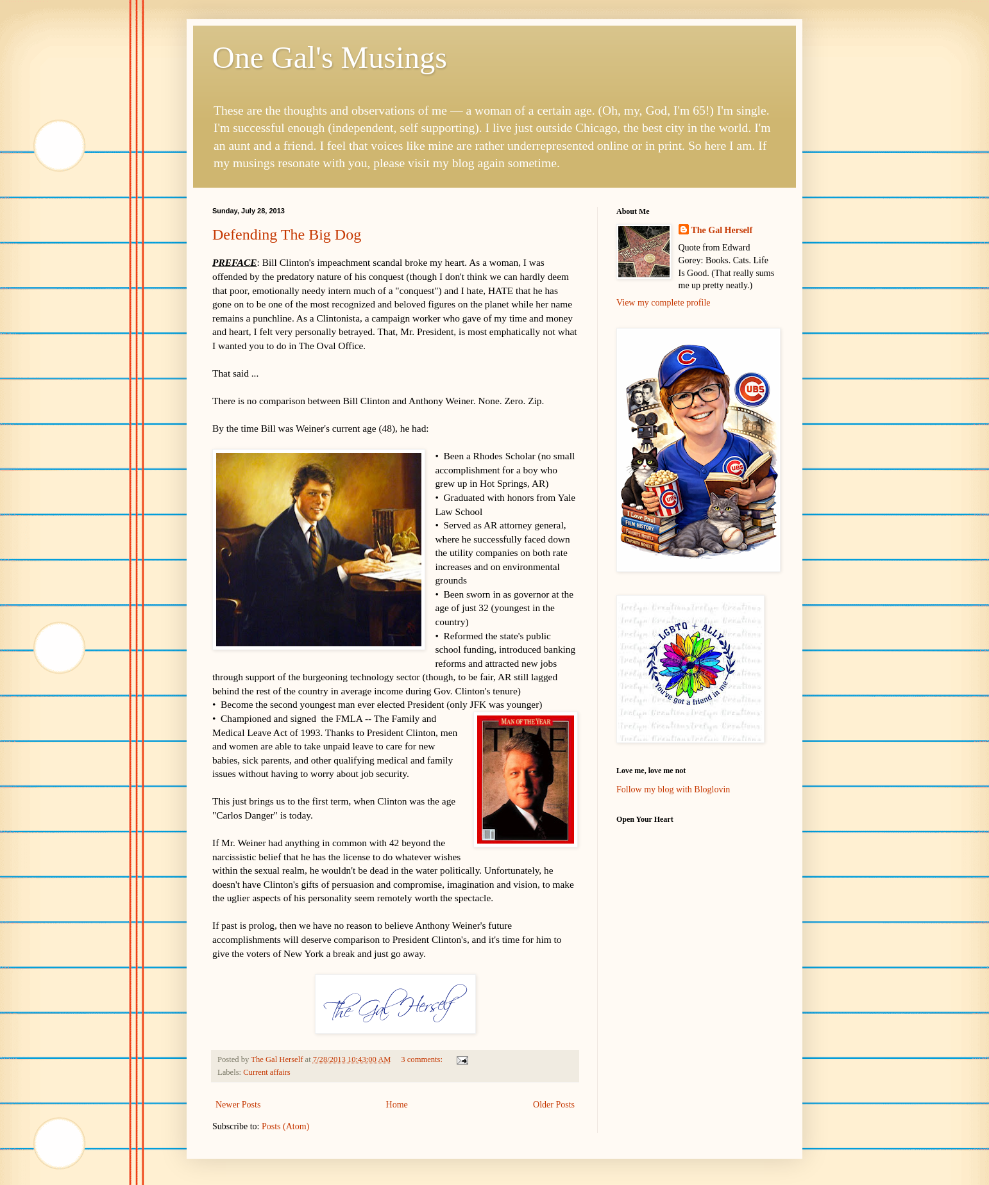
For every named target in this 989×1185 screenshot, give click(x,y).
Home (397, 1104)
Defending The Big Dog (286, 234)
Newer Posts (238, 1104)
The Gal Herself (722, 230)
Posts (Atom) (285, 1126)
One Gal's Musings (329, 57)
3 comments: (422, 1059)
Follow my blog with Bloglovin (673, 789)
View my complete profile (663, 302)
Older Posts (554, 1104)
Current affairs (267, 1072)
